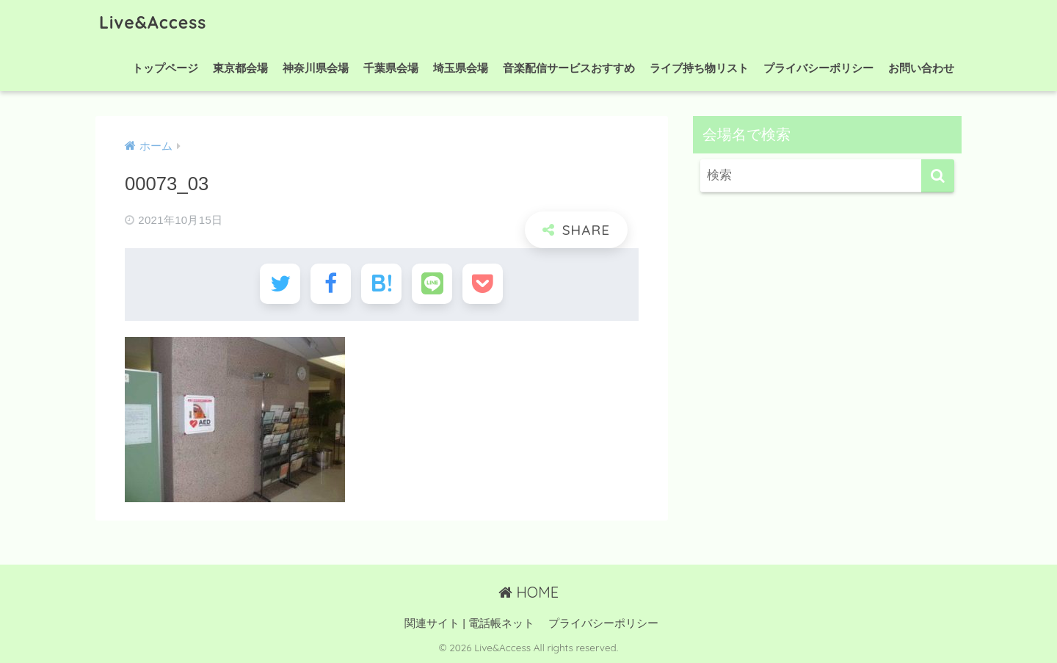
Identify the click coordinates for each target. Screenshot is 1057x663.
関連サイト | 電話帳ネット (469, 623)
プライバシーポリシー (818, 68)
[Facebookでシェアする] (330, 284)
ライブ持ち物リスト (699, 68)
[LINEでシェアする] (432, 284)
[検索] (937, 175)
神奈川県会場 (316, 68)
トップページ (165, 68)
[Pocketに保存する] (482, 284)
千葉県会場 (390, 68)
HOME (528, 592)
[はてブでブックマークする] (381, 284)
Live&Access (152, 22)
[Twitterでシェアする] (280, 284)
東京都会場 (240, 68)
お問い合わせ (921, 68)
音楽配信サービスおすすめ (569, 68)
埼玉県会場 (460, 68)
